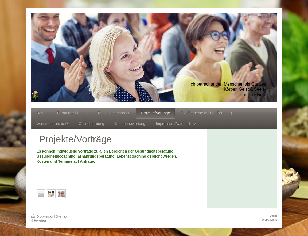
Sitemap (61, 216)
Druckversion (42, 216)
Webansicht (269, 219)
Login (273, 215)
